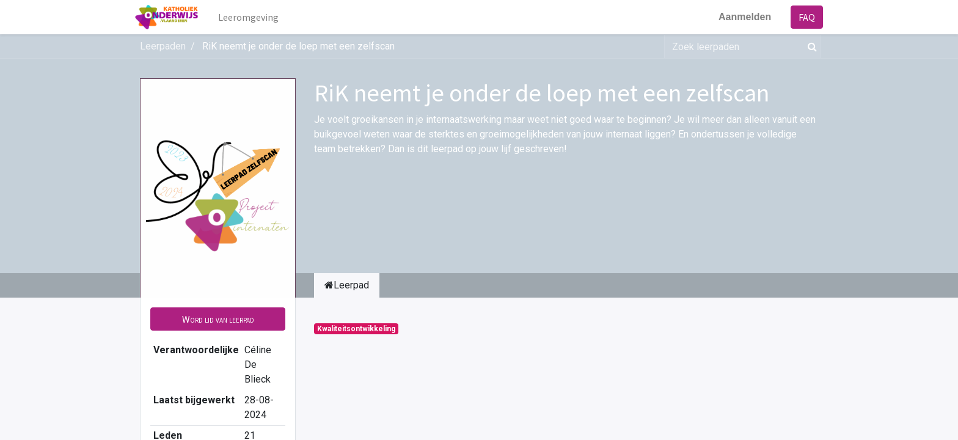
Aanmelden (740, 17)
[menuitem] (254, 17)
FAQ (802, 17)
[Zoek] (810, 46)
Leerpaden (163, 46)
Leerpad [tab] (346, 285)
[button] (217, 319)
